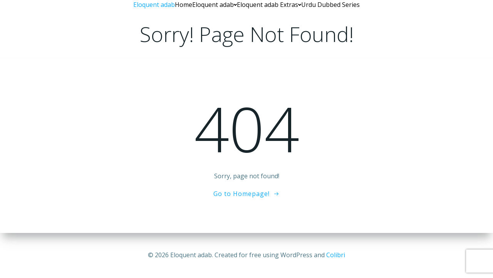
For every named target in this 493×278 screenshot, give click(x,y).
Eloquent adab (214, 4)
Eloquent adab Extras (269, 4)
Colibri (335, 255)
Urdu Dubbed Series (330, 4)
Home (183, 4)
